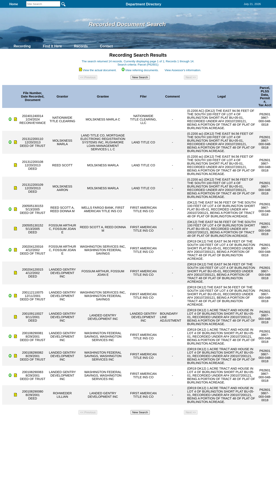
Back (79, 422)
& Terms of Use (152, 422)
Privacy (136, 422)
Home (96, 422)
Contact (106, 46)
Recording (22, 46)
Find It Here (52, 46)
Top (66, 422)
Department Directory (143, 4)
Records (81, 46)
